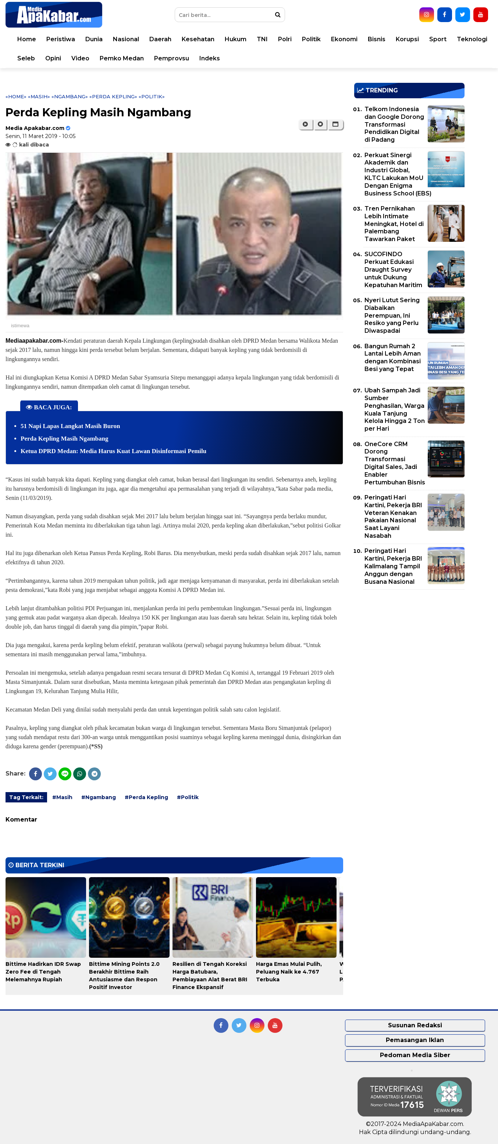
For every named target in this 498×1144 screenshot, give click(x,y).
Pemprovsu (171, 58)
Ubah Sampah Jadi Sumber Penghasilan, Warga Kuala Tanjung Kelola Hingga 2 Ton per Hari (394, 409)
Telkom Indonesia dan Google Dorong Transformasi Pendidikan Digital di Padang (394, 124)
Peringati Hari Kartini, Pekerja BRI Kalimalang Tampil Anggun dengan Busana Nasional (393, 566)
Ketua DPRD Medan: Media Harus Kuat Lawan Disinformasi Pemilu (113, 451)
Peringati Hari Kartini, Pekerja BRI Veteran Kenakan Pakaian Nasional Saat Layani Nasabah (393, 516)
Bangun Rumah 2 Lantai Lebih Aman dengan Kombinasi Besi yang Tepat (392, 357)
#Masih (62, 797)
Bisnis (376, 39)
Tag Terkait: (26, 797)
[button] (335, 124)
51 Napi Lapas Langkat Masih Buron (70, 426)
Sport (438, 39)
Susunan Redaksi (415, 1025)
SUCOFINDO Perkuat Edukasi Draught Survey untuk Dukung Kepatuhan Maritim (393, 269)
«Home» (16, 96)
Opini (53, 58)
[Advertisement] (409, 647)
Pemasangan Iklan (415, 1040)
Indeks (209, 58)
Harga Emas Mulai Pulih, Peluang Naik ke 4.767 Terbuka (289, 972)
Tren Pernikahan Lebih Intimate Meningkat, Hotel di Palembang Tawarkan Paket (394, 224)
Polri (285, 39)
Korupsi (407, 39)
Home (26, 39)
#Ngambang (98, 797)
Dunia (94, 39)
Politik (311, 39)
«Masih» (39, 96)
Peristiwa (60, 39)
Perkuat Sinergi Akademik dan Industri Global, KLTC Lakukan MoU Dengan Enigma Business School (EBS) (397, 174)
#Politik (188, 797)
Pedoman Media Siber (415, 1055)
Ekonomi (344, 39)
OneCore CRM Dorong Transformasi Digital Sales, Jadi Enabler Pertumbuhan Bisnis (394, 463)
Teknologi (472, 39)
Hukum (235, 39)
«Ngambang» (69, 96)
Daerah (160, 39)
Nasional (126, 39)
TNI (262, 39)
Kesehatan (198, 39)
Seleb (26, 58)
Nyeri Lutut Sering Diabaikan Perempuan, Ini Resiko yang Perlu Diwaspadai (392, 315)
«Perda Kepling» (113, 96)
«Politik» (152, 96)
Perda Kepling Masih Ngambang (65, 438)
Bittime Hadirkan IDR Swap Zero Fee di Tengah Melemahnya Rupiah (43, 972)
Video (80, 58)
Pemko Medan (122, 58)
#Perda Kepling (146, 797)
